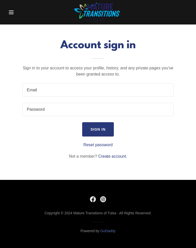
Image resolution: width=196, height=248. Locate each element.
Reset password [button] (98, 145)
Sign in (97, 129)
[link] (98, 12)
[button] (20, 12)
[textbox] (98, 90)
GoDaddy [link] (107, 231)
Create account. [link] (112, 156)
